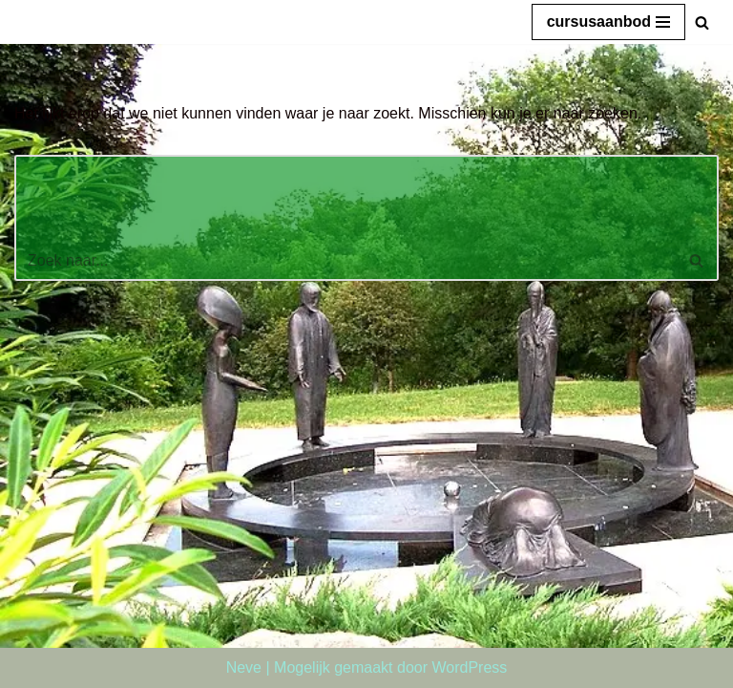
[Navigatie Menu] (608, 22)
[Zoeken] (702, 22)
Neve (244, 667)
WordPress (469, 667)
